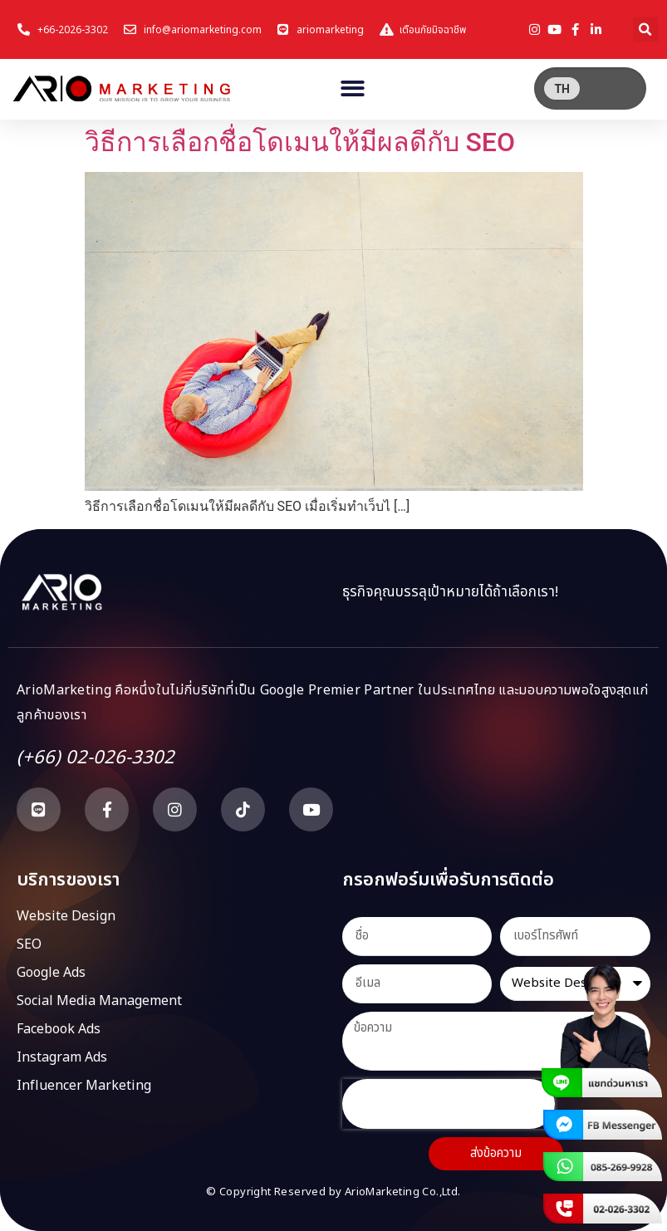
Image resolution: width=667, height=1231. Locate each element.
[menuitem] (562, 88)
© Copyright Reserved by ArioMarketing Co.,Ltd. (333, 1192)
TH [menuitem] (562, 89)
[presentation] (448, 1104)
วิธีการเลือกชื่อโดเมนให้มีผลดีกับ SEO (300, 142)
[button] (646, 29)
